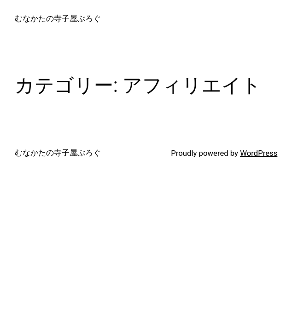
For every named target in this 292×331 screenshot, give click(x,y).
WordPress (258, 153)
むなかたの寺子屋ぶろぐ (58, 18)
